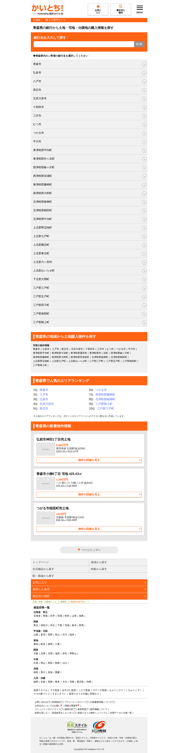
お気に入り (40, 582)
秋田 (67, 615)
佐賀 (43, 681)
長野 (50, 634)
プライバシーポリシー (75, 702)
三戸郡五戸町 (41, 296)
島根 (57, 663)
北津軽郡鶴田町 (42, 210)
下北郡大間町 (41, 279)
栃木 (74, 625)
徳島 (36, 672)
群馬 (81, 625)
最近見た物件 (41, 596)
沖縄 (88, 681)
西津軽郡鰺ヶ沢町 (44, 167)
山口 (64, 663)
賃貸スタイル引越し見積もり (84, 693)
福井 (72, 634)
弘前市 (37, 72)
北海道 (37, 615)
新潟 (43, 634)
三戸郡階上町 (41, 322)
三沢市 (37, 115)
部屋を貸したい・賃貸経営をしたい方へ (54, 713)
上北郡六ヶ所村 (42, 261)
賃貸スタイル (41, 690)
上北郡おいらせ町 (44, 270)
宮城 (59, 615)
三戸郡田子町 (41, 304)
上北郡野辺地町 (42, 227)
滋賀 (57, 653)
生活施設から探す (43, 568)
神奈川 (44, 625)
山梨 (36, 634)
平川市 (37, 141)
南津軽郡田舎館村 (80, 357)
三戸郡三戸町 (41, 287)
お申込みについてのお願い (48, 705)
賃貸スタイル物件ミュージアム (93, 713)
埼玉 (52, 625)
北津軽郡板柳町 (42, 201)
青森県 (63, 602)
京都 (50, 653)
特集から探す (99, 568)
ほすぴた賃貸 (69, 690)
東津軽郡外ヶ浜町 (44, 158)
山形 (74, 615)
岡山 (43, 663)
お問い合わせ (41, 702)
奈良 (64, 653)
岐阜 (43, 644)
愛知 (36, 644)
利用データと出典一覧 (121, 713)
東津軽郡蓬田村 (79, 353)
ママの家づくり (42, 693)
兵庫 (43, 653)
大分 (64, 681)
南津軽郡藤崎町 (42, 184)
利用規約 (56, 702)
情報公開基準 (71, 705)
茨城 (67, 625)
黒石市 (37, 89)
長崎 (50, 681)
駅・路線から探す (43, 575)
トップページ (41, 562)
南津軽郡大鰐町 (42, 193)
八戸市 (37, 81)
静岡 (50, 644)
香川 (43, 672)
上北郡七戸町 (41, 236)
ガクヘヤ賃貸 (100, 690)
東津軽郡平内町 (42, 149)
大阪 (36, 653)
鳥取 (50, 663)
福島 (81, 615)
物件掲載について (98, 709)
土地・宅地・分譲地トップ (44, 602)
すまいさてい (59, 693)
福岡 (36, 681)
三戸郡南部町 (41, 313)
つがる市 (38, 132)
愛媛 (57, 672)
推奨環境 (81, 709)
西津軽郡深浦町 (42, 175)
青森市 (37, 63)
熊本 (57, 681)
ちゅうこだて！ (117, 690)
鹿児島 (80, 681)
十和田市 (38, 106)
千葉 (59, 625)
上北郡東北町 (41, 253)
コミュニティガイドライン (48, 709)
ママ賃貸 (54, 690)
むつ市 (37, 124)
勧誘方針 (69, 709)
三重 (57, 644)
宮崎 (72, 681)
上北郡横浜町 (41, 244)
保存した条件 (41, 589)
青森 (45, 615)
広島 (36, 663)
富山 (57, 634)
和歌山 (73, 653)
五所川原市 (40, 98)
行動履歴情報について (101, 702)
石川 (64, 634)
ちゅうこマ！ (135, 690)
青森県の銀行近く (78, 602)
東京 (36, 625)
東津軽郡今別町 (60, 353)
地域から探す (99, 562)
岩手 (52, 615)
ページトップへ (91, 549)
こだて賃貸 (84, 690)
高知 (50, 672)
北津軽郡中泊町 (42, 218)
